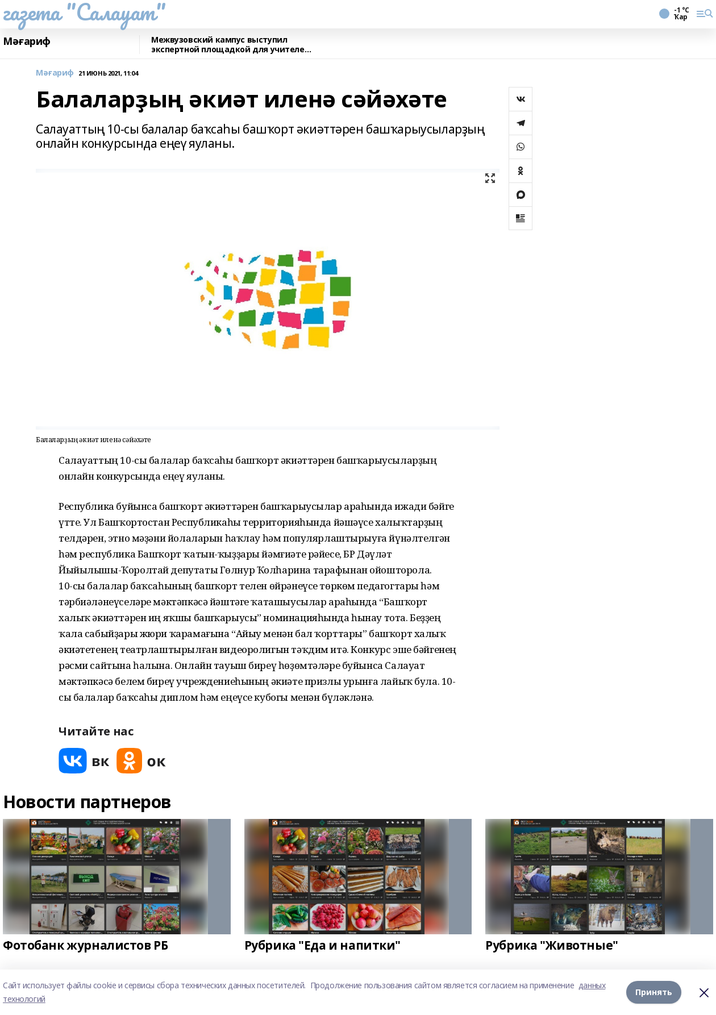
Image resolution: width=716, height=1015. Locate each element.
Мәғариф (27, 41)
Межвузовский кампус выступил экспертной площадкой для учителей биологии (230, 44)
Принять (653, 992)
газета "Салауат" (84, 12)
